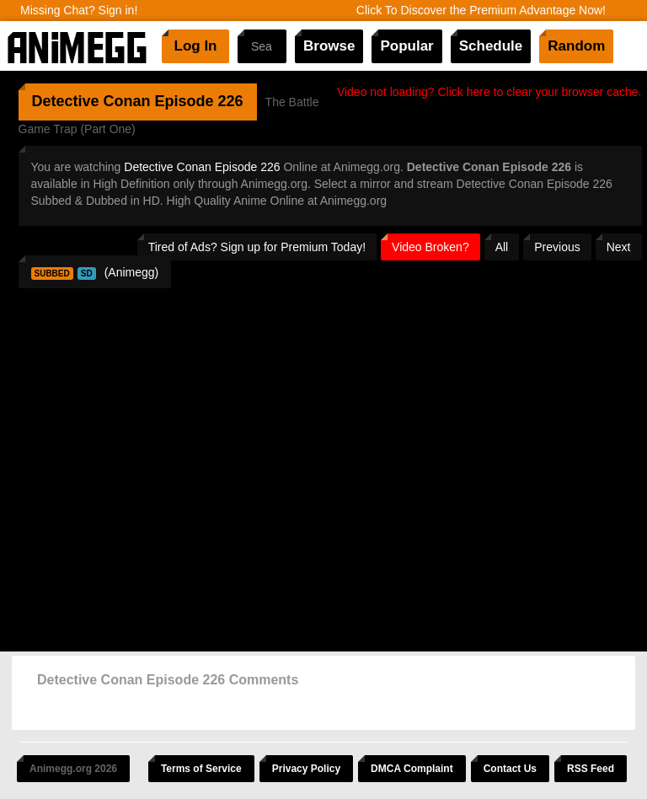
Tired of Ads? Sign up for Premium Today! (257, 247)
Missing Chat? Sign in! (78, 10)
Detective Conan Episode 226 (202, 167)
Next (619, 247)
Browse (329, 46)
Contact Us (510, 769)
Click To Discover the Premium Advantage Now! (481, 10)
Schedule (491, 46)
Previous (557, 247)
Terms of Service (201, 769)
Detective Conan (91, 101)
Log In (195, 46)
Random (576, 46)
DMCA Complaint (412, 769)
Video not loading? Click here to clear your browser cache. (489, 92)
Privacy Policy (306, 769)
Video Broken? (430, 247)
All (502, 247)
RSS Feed (590, 769)
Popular (406, 46)
